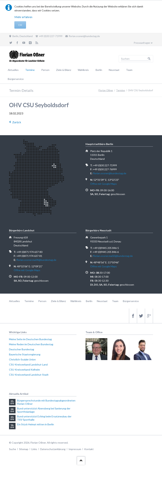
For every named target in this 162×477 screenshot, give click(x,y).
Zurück (16, 122)
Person (45, 69)
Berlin (99, 69)
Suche (12, 449)
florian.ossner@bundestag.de (109, 173)
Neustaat (114, 69)
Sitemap (23, 449)
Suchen (149, 58)
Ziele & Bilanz (63, 69)
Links (34, 449)
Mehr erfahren (23, 17)
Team (129, 69)
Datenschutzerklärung (52, 449)
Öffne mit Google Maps (103, 183)
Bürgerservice (16, 78)
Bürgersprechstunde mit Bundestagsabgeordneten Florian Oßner (46, 402)
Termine (30, 69)
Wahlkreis (83, 69)
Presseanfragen (142, 42)
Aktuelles (13, 69)
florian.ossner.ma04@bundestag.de (36, 259)
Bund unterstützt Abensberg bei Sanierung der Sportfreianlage (43, 410)
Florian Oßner (105, 90)
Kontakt (89, 449)
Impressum (75, 449)
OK (20, 24)
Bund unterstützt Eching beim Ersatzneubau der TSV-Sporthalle (44, 418)
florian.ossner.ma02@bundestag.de (113, 255)
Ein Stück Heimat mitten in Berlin (35, 424)
